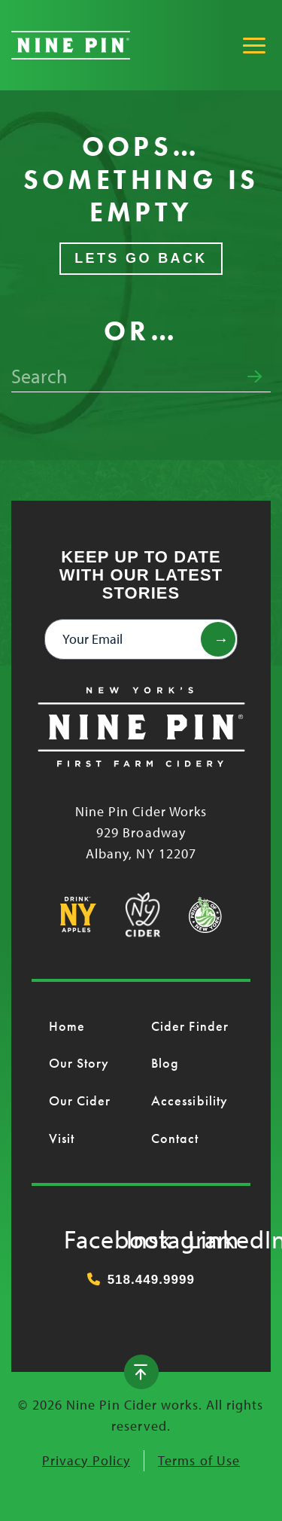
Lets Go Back (141, 258)
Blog (165, 1062)
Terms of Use (199, 1460)
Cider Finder (190, 1026)
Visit (61, 1138)
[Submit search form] (254, 377)
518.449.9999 (141, 1280)
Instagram (141, 1235)
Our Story (79, 1062)
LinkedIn (203, 1235)
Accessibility (189, 1100)
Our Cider (80, 1100)
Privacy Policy (86, 1460)
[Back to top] (141, 1372)
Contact (175, 1138)
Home (67, 1026)
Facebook (79, 1235)
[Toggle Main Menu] (254, 45)
